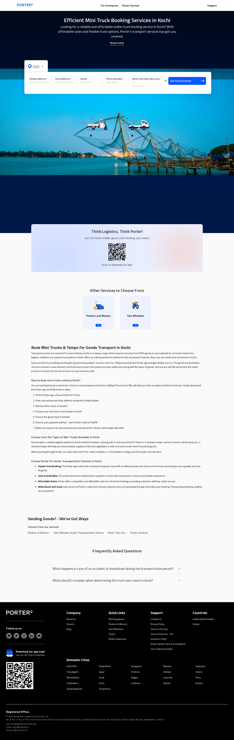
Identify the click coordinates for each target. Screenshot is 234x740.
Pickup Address (39, 78)
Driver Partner (130, 5)
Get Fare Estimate (187, 81)
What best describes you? (146, 80)
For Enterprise (109, 5)
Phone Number (115, 78)
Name (84, 78)
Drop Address (63, 78)
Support (212, 5)
